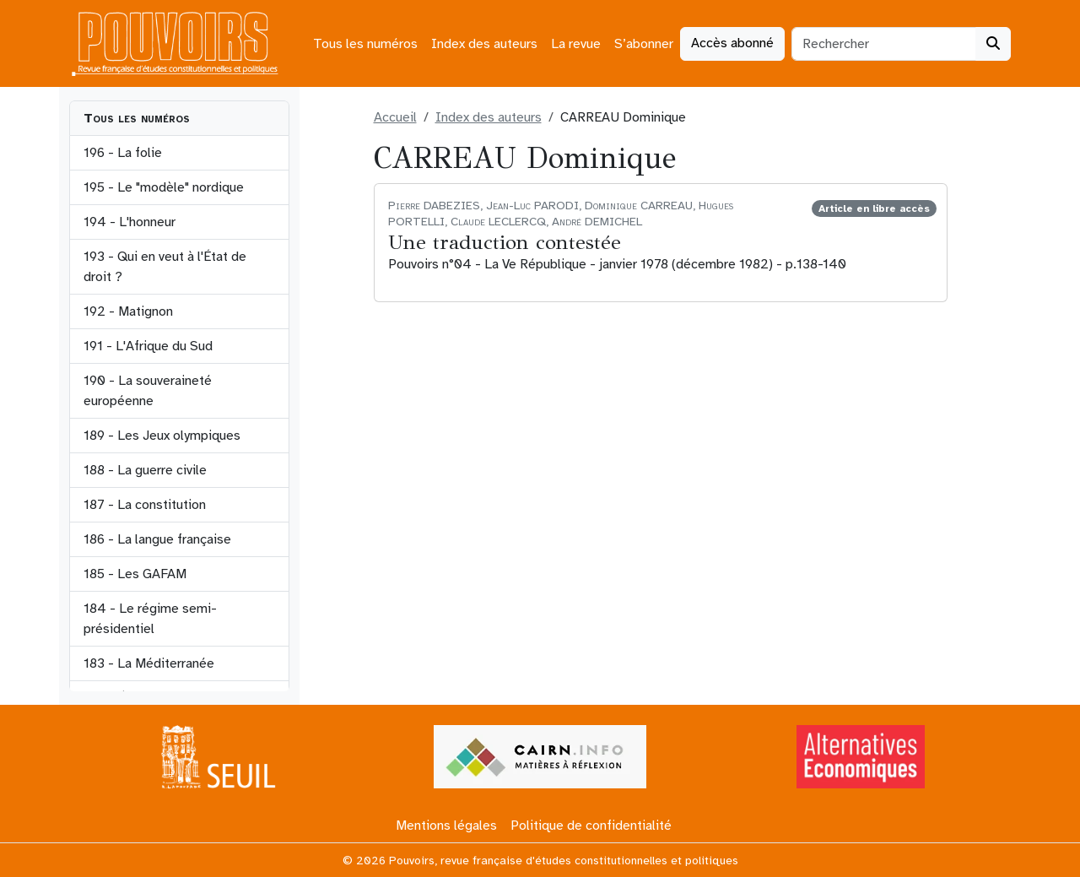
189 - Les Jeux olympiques (162, 435)
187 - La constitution (145, 504)
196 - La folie (123, 152)
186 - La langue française (157, 539)
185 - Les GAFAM (135, 574)
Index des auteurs (484, 43)
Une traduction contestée (504, 242)
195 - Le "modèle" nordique (164, 187)
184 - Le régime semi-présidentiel (150, 618)
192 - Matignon (128, 311)
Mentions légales (446, 825)
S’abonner (643, 43)
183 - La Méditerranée (149, 663)
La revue (576, 43)
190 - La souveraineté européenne (148, 390)
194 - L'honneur (130, 222)
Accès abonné (732, 43)
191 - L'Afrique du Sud (148, 346)
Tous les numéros (365, 43)
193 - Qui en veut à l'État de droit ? (165, 266)
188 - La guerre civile (145, 470)
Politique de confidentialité (591, 825)
